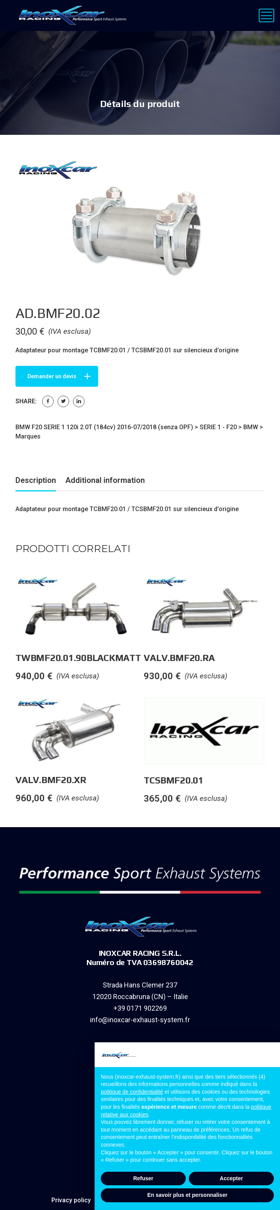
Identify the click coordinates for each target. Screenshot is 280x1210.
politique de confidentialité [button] (132, 1092)
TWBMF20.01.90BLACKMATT (87, 658)
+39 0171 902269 (140, 1008)
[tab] (35, 481)
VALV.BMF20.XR (60, 780)
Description (35, 480)
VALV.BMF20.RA (188, 658)
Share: (26, 401)
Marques (28, 436)
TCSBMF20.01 (182, 780)
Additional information (105, 480)
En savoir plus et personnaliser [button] (187, 1195)
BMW (250, 427)
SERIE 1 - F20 (218, 427)
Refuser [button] (143, 1178)
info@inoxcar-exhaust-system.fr (140, 1020)
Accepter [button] (231, 1178)
